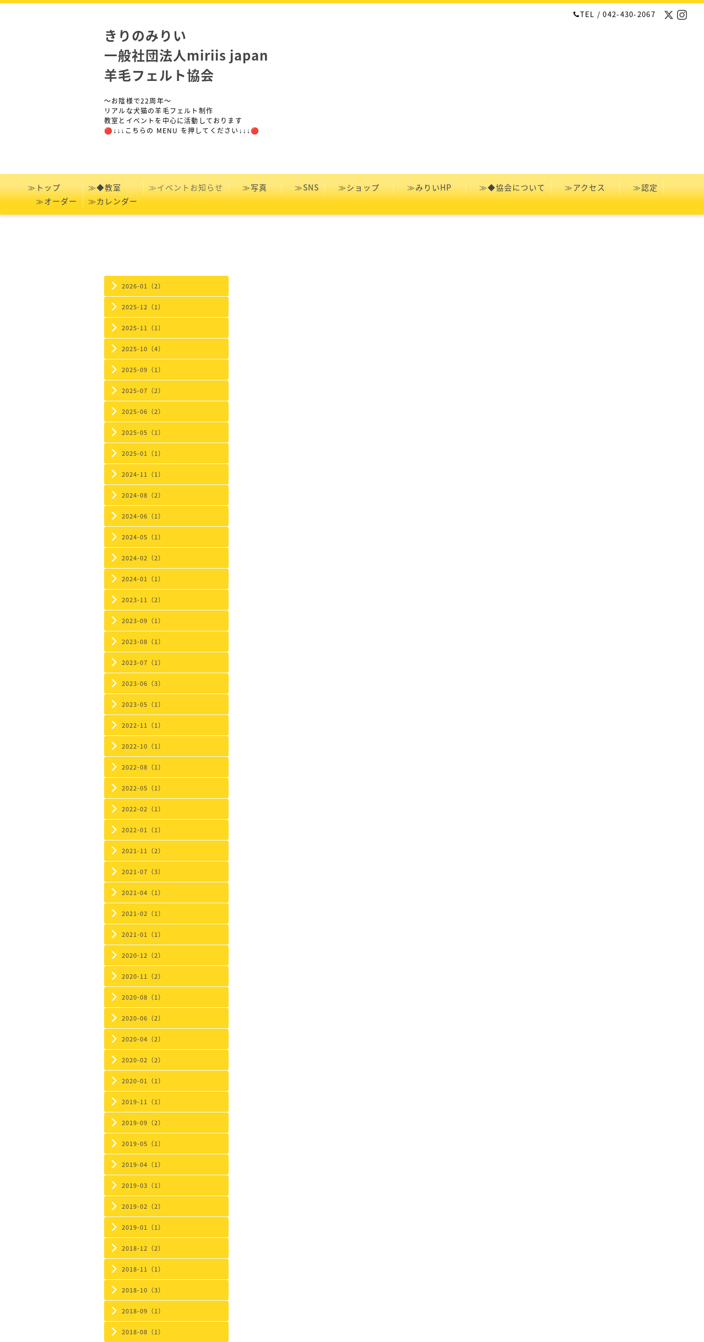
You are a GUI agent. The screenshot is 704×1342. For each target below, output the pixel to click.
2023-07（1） (143, 662)
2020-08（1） (143, 997)
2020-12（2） (143, 955)
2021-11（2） (143, 850)
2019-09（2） (143, 1122)
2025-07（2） (143, 390)
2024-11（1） (143, 474)
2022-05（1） (143, 788)
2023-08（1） (143, 641)
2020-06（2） (143, 1018)
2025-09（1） (143, 369)
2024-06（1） (143, 516)
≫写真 (254, 187)
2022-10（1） (143, 746)
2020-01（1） (143, 1080)
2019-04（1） (143, 1164)
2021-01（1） (143, 934)
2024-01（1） (143, 578)
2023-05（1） (143, 704)
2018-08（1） (143, 1331)
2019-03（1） (143, 1185)
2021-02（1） (143, 913)
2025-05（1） (143, 432)
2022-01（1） (143, 829)
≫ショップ (359, 187)
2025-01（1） (143, 453)
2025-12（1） (143, 307)
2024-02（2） (143, 558)
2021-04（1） (143, 892)
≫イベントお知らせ (186, 187)
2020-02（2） (143, 1060)
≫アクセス (585, 187)
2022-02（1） (143, 809)
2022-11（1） (143, 725)
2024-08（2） (143, 495)
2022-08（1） (143, 767)
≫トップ (52, 187)
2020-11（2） (143, 976)
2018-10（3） (143, 1290)
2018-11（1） (143, 1269)
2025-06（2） (143, 411)
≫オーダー (52, 200)
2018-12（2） (143, 1248)
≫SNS (302, 187)
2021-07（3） (143, 871)
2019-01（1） (143, 1227)
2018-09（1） (143, 1311)
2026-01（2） (143, 286)
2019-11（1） (143, 1101)
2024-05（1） (143, 537)
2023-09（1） (143, 620)
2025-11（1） (143, 327)
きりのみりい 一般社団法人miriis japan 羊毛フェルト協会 (186, 55)
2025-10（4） (143, 348)
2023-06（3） (143, 683)
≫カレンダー (117, 200)
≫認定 (641, 187)
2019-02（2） (143, 1206)
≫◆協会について (508, 187)
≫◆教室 (113, 187)
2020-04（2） (143, 1039)
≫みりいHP (429, 187)
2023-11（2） (143, 599)
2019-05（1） (143, 1143)
